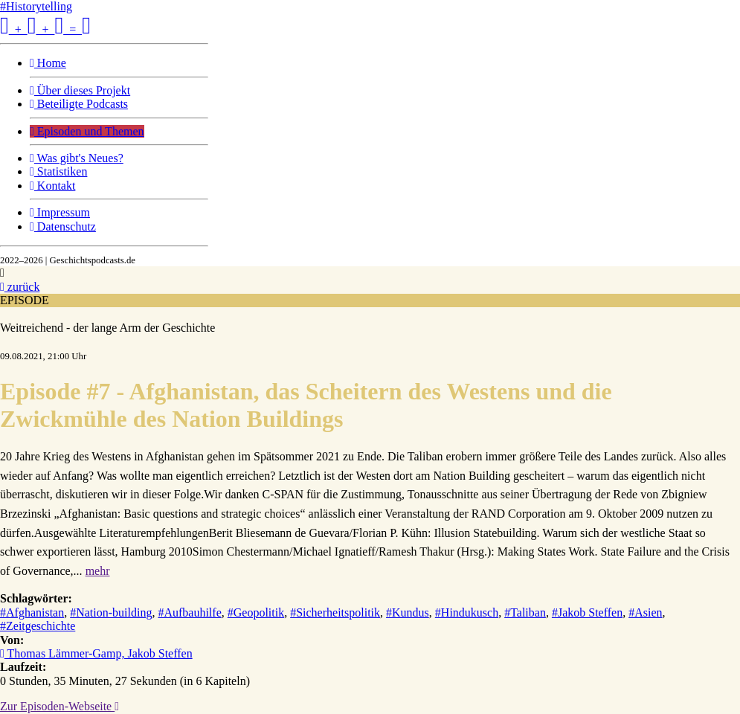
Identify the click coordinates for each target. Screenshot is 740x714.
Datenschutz (63, 226)
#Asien (645, 612)
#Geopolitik (256, 612)
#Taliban (525, 612)
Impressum (60, 212)
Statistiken (58, 171)
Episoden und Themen (87, 131)
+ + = (45, 29)
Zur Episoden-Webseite (59, 706)
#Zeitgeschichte (37, 626)
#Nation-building (111, 612)
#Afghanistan (32, 612)
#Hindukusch (466, 612)
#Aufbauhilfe (189, 612)
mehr (98, 571)
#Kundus (407, 612)
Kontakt (52, 185)
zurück (19, 286)
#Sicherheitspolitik (335, 612)
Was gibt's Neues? (76, 158)
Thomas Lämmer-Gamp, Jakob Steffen (96, 653)
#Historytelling (36, 6)
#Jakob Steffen (587, 612)
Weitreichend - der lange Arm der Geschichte (107, 327)
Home (48, 63)
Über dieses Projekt (80, 90)
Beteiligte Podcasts (79, 103)
